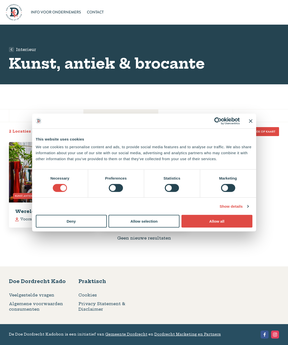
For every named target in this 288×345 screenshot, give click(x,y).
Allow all (217, 221)
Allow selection (144, 221)
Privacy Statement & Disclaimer (101, 306)
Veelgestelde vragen (31, 295)
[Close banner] (250, 121)
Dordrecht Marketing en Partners (187, 334)
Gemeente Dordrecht (126, 334)
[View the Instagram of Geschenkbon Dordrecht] (275, 335)
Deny (71, 221)
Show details (231, 206)
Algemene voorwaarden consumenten (36, 306)
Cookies (87, 295)
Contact (95, 12)
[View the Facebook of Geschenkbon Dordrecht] (265, 335)
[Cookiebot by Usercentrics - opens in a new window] (218, 121)
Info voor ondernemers (56, 12)
